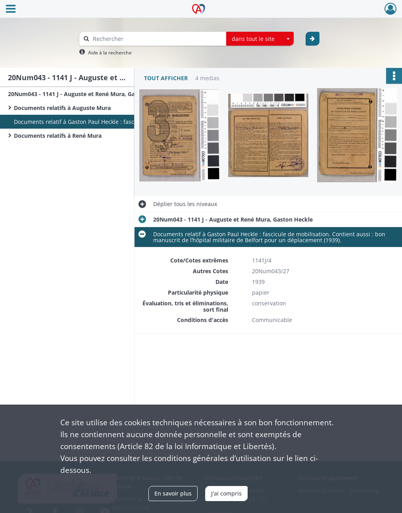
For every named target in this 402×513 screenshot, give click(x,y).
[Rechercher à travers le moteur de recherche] (157, 39)
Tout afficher (166, 78)
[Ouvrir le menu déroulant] (10, 9)
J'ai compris (226, 493)
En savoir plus (173, 493)
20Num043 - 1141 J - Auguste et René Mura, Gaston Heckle (87, 94)
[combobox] (260, 39)
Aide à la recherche (110, 52)
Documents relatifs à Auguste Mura (62, 108)
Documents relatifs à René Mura (58, 135)
